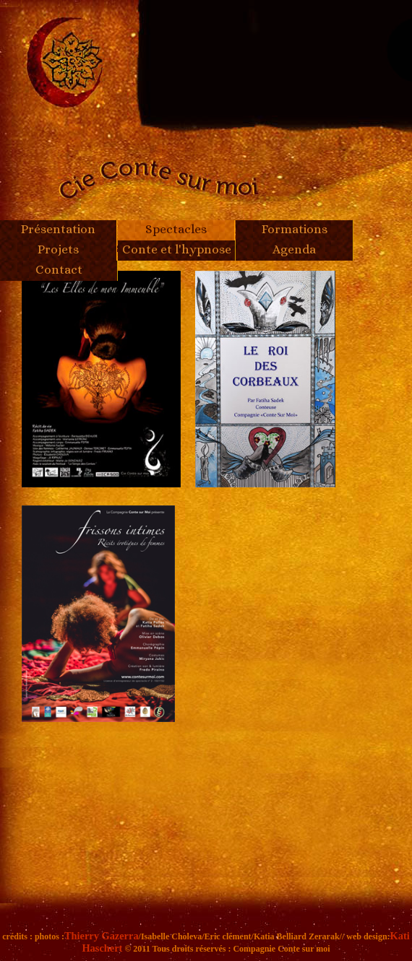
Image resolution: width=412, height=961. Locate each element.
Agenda (294, 249)
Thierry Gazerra (101, 936)
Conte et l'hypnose (176, 249)
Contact (58, 269)
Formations (294, 229)
